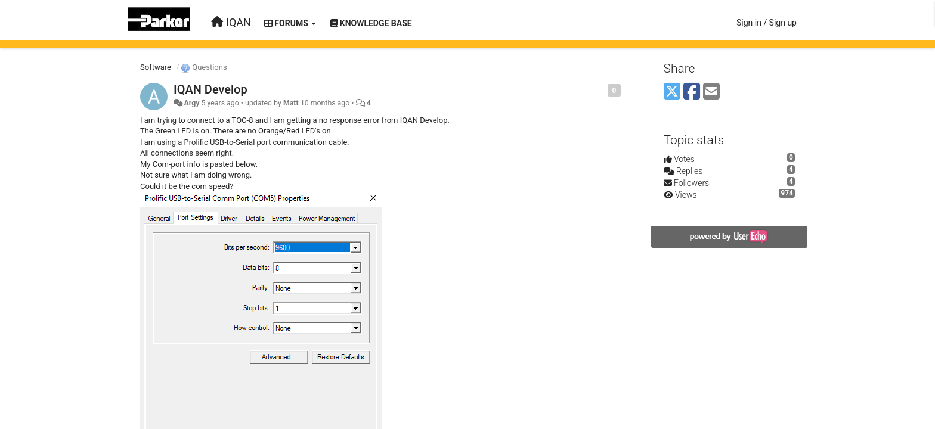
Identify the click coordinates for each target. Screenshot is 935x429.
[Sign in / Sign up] (766, 23)
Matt (291, 103)
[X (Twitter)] (672, 92)
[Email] (711, 92)
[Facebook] (691, 92)
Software (155, 67)
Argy (191, 103)
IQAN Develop (210, 89)
